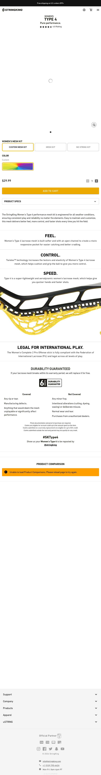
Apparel (50, 715)
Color (5, 155)
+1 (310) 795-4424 (51, 765)
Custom (5, 160)
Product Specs (50, 201)
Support (50, 694)
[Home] (12, 9)
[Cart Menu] (91, 10)
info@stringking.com (52, 761)
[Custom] (18, 166)
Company (50, 701)
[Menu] (98, 10)
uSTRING (50, 721)
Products (50, 708)
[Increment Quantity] (96, 181)
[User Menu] (84, 10)
